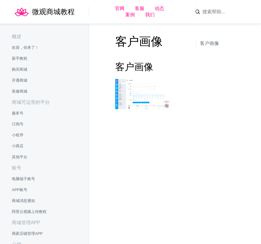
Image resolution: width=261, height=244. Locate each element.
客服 (139, 8)
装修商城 (19, 91)
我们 (150, 14)
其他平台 (19, 157)
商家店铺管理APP (27, 233)
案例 (130, 14)
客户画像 (209, 43)
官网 (119, 8)
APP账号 (19, 190)
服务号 (17, 113)
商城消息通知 (23, 200)
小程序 (17, 135)
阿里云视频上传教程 (29, 211)
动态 (159, 8)
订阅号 (17, 124)
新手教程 (19, 58)
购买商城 (19, 69)
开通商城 (19, 80)
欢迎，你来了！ (25, 47)
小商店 (17, 146)
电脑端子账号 (23, 179)
